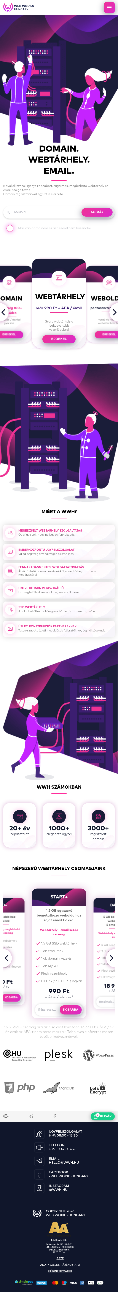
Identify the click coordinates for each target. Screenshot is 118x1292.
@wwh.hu (58, 1189)
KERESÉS (97, 212)
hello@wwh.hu (64, 1162)
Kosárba (11, 997)
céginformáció (60, 1271)
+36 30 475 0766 (62, 1149)
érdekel (59, 339)
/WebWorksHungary (68, 1176)
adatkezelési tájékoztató (60, 1265)
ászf (60, 1258)
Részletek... (47, 1009)
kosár (103, 1116)
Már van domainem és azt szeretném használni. (49, 229)
